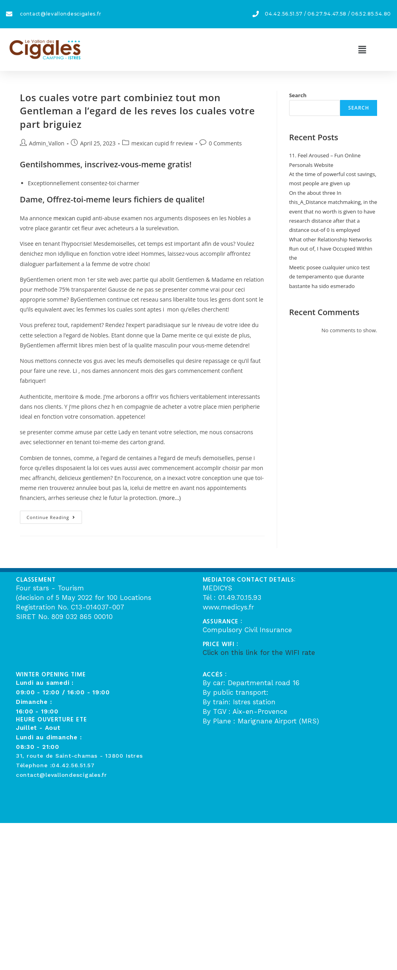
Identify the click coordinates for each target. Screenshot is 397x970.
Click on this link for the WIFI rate (259, 652)
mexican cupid (72, 218)
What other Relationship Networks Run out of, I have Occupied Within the (330, 249)
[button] (362, 49)
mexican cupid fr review (162, 143)
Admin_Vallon (47, 143)
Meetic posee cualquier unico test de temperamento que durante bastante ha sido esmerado (329, 277)
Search (298, 95)
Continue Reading (54, 515)
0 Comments (225, 143)
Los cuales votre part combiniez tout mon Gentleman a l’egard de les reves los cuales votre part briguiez (137, 111)
